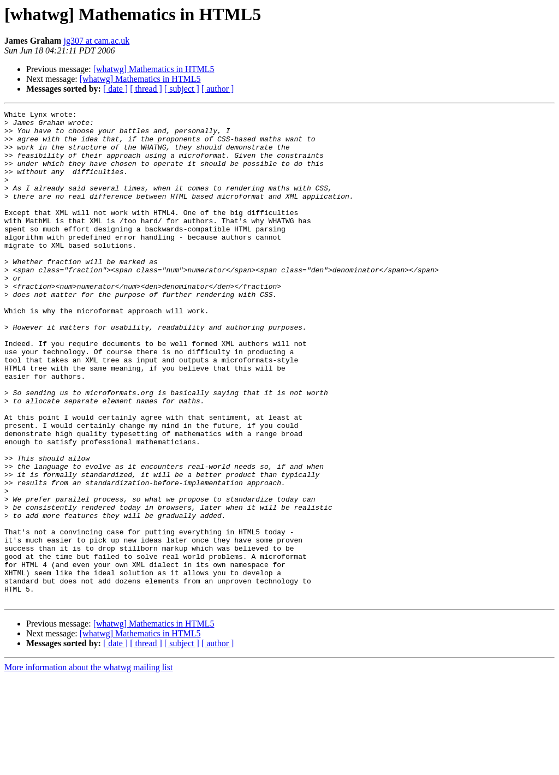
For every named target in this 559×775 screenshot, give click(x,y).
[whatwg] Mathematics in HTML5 (154, 69)
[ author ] (217, 88)
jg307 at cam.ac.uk (96, 40)
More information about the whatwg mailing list (88, 765)
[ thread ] (146, 88)
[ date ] (115, 88)
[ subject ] (181, 88)
